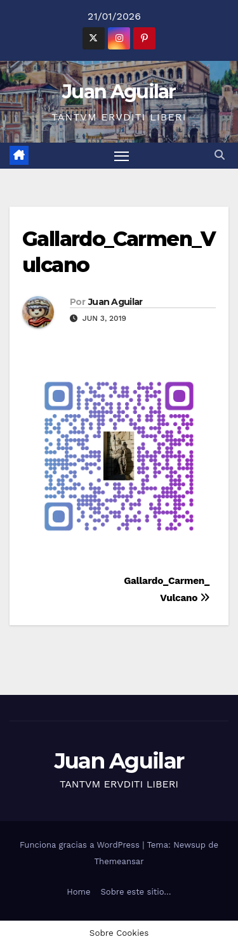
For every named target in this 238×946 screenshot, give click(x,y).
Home (78, 892)
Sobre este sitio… (136, 892)
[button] (220, 155)
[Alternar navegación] (122, 156)
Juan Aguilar (119, 91)
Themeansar (119, 861)
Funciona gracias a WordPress (81, 845)
